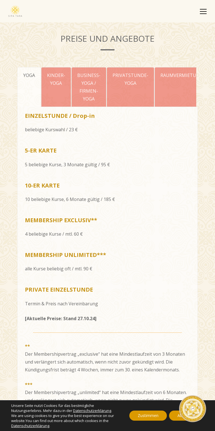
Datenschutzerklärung (92, 410)
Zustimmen (148, 415)
